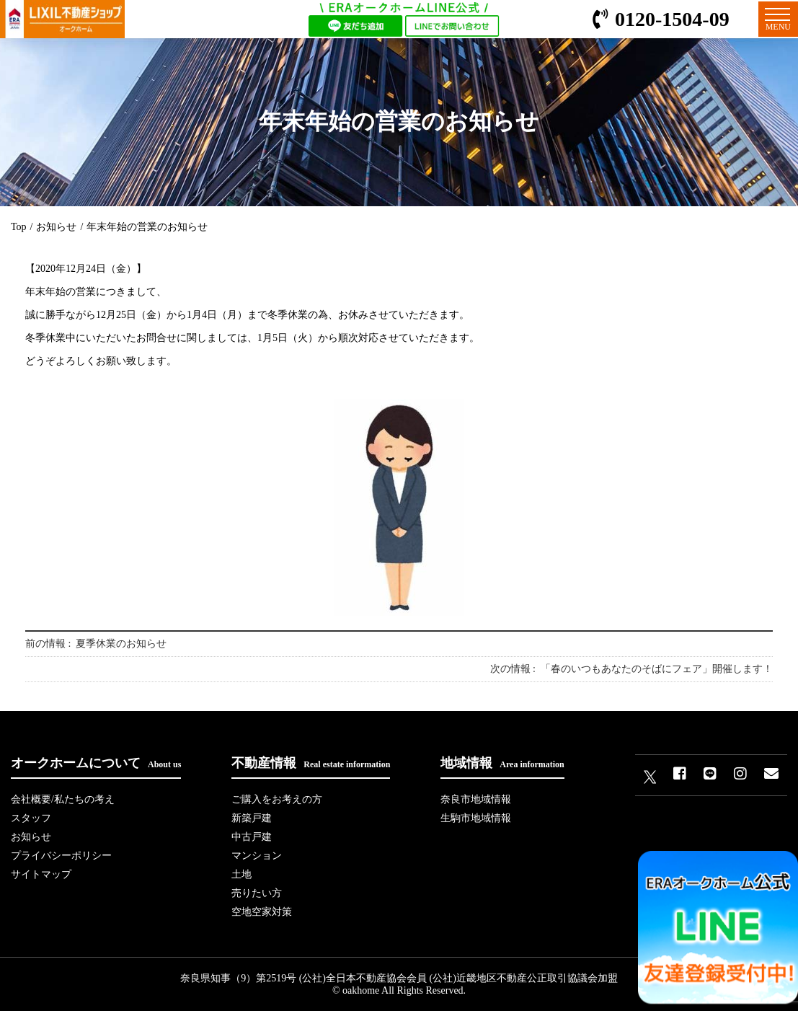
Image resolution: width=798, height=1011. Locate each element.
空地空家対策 (261, 911)
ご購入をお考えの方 (276, 799)
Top (19, 226)
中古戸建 (251, 836)
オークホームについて (96, 763)
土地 (241, 874)
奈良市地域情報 (475, 799)
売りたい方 (256, 893)
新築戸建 (251, 818)
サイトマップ (41, 874)
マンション (256, 855)
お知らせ (56, 226)
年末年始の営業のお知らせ (147, 226)
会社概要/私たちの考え (63, 799)
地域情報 (502, 763)
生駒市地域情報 (475, 818)
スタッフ (31, 818)
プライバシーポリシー (61, 855)
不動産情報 (310, 763)
